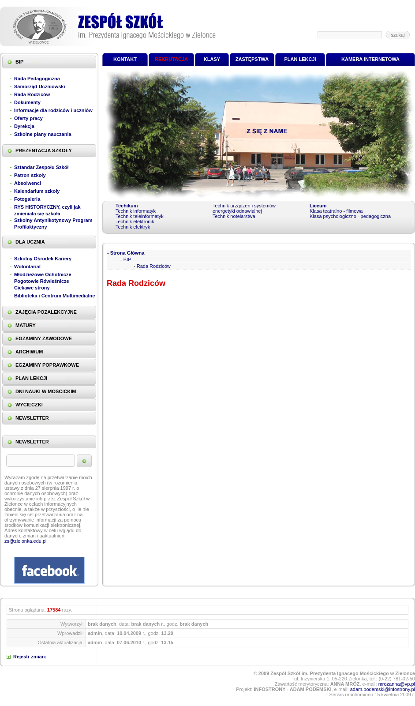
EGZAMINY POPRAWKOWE (47, 365)
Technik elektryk (133, 226)
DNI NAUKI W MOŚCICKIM (45, 391)
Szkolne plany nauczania (42, 134)
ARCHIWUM (29, 351)
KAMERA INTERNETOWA (370, 59)
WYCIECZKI (29, 404)
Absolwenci (27, 183)
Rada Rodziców (32, 94)
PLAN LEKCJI (31, 378)
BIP (19, 61)
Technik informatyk (136, 211)
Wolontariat (27, 266)
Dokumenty (27, 102)
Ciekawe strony (32, 287)
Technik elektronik (135, 221)
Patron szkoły (30, 175)
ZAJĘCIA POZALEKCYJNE (46, 312)
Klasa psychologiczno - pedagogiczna (350, 216)
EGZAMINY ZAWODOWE (43, 338)
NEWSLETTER (32, 418)
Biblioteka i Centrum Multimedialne (54, 295)
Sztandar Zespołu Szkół (41, 167)
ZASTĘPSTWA (252, 59)
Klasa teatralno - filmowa (336, 211)
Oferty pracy (28, 118)
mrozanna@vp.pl (396, 684)
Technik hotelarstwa (234, 216)
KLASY (212, 59)
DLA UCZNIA (30, 241)
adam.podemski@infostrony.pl (382, 689)
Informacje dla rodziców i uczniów (53, 110)
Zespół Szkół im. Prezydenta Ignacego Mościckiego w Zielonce (108, 26)
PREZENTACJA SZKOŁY (43, 150)
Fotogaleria (27, 199)
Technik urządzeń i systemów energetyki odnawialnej (244, 208)
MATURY (25, 325)
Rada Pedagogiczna (37, 78)
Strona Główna (127, 252)
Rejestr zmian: (29, 656)
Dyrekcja (24, 126)
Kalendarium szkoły (37, 191)
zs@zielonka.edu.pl (25, 541)
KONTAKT (125, 59)
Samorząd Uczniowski (39, 86)
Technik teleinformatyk (140, 216)
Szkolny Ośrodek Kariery (42, 258)
